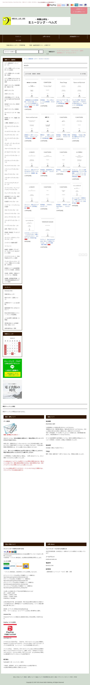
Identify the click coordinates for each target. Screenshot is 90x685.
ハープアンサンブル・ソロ (11, 225)
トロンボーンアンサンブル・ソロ (12, 178)
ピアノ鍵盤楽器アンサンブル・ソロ (11, 64)
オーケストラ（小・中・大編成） (12, 113)
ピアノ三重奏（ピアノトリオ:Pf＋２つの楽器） (12, 69)
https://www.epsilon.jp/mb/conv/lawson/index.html (16, 580)
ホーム (25, 58)
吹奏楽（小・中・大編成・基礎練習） (12, 118)
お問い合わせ (45, 36)
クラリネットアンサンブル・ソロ (12, 161)
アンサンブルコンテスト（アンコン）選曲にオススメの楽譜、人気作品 (12, 263)
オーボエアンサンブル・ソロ (12, 152)
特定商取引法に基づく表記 (50, 677)
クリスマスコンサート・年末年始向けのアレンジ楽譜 (12, 257)
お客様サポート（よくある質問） (12, 303)
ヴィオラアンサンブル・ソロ (12, 131)
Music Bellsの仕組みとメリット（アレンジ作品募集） (12, 313)
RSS (71, 677)
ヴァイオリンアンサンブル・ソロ (12, 127)
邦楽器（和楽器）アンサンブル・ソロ (12, 233)
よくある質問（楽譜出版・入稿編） (12, 319)
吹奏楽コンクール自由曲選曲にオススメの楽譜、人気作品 (12, 269)
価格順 (34, 73)
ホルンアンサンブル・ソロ (11, 174)
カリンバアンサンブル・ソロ (12, 217)
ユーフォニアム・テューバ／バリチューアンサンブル (12, 188)
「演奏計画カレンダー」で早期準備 (14, 45)
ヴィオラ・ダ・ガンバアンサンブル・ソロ (12, 144)
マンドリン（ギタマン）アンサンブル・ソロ (12, 238)
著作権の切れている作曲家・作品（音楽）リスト (12, 324)
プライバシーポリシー (63, 677)
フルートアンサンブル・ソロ (12, 148)
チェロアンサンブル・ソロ (11, 134)
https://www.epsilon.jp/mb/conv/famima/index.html (16, 577)
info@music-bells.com (51, 559)
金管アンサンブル (9, 90)
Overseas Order (9, 290)
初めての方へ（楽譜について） (11, 298)
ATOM (75, 677)
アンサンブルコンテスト (63, 50)
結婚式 (81, 50)
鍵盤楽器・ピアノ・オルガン (36, 58)
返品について (39, 677)
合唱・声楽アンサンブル (11, 229)
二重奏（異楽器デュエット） (12, 123)
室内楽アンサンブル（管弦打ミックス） (12, 105)
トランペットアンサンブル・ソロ (12, 169)
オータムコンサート (71, 52)
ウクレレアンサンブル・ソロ (12, 213)
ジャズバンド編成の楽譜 (11, 242)
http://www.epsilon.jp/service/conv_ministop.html (15, 587)
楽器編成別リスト (73, 36)
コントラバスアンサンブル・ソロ (12, 139)
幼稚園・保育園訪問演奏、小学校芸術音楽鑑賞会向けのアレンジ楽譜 (12, 280)
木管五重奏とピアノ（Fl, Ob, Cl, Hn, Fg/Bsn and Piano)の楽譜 (12, 99)
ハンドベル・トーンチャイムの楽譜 (12, 205)
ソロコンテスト (75, 50)
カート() (17, 40)
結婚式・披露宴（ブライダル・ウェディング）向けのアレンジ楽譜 (12, 251)
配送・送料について (29, 677)
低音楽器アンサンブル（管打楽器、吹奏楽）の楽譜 (12, 197)
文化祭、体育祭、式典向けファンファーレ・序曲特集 (12, 274)
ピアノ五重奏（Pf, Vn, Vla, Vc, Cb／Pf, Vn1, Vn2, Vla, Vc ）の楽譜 (12, 80)
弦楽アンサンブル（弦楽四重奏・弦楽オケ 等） (12, 86)
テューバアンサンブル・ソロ (12, 193)
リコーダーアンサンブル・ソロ (12, 221)
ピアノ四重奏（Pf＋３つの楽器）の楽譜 (12, 74)
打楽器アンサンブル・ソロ (11, 201)
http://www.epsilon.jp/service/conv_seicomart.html (16, 584)
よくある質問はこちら (79, 11)
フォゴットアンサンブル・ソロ (12, 156)
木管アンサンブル (9, 94)
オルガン (47, 58)
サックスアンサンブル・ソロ (12, 165)
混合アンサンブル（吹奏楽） (12, 109)
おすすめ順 (28, 73)
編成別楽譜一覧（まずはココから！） (12, 308)
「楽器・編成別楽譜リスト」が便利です (38, 45)
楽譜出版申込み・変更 (10, 328)
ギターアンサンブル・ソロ (11, 210)
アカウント (16, 36)
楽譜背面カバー (61, 52)
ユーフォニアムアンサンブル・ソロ (11, 183)
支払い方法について (18, 677)
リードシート (8, 246)
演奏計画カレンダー (10, 294)
